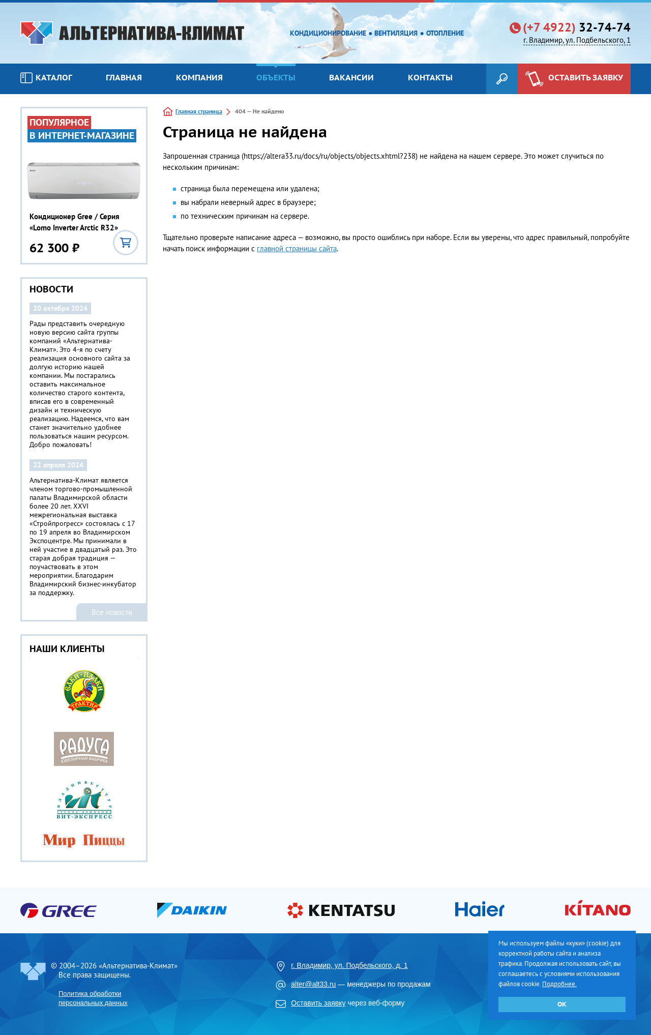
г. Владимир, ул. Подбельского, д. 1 (349, 965)
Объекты (275, 77)
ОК (562, 1004)
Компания (199, 77)
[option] (84, 759)
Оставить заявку (318, 1003)
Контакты (430, 77)
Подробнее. (559, 984)
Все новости (112, 612)
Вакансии (351, 77)
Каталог (46, 78)
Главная (124, 77)
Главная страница (198, 111)
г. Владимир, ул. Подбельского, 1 (577, 40)
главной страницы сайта (297, 248)
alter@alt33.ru (313, 984)
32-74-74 (577, 27)
